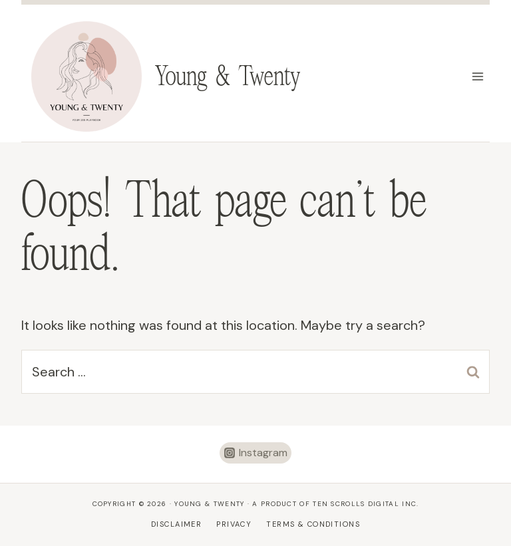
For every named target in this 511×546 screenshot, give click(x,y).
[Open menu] (477, 76)
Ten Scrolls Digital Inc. (366, 503)
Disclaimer (176, 524)
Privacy (234, 524)
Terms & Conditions (313, 524)
